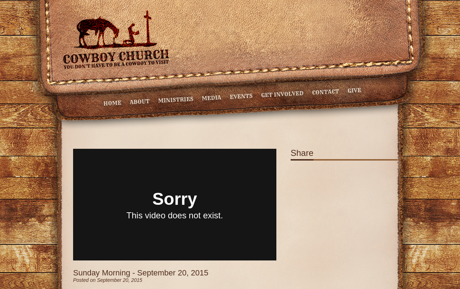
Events (241, 96)
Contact (325, 92)
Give (354, 90)
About (139, 102)
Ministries (175, 100)
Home (112, 103)
